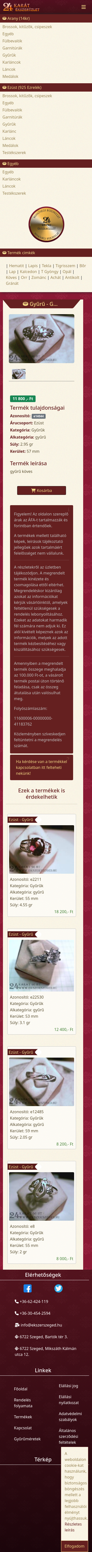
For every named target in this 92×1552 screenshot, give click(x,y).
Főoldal (20, 1389)
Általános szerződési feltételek (68, 1436)
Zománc (38, 277)
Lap (12, 271)
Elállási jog (68, 1385)
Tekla (46, 265)
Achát (56, 277)
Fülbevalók (12, 41)
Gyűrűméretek (27, 1439)
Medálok (10, 76)
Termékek (23, 1417)
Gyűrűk (9, 55)
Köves (11, 277)
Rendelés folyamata (23, 1403)
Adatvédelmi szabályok (70, 1416)
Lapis (33, 265)
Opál (67, 271)
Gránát (12, 283)
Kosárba (41, 490)
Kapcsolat (23, 1428)
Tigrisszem (65, 265)
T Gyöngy (49, 271)
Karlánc (9, 131)
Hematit (16, 265)
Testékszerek (14, 152)
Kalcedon (28, 271)
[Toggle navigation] (83, 7)
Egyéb (8, 33)
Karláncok (11, 62)
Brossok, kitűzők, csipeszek (27, 26)
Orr (24, 277)
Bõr (82, 265)
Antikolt (72, 277)
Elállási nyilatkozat (69, 1399)
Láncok (8, 69)
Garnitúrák (12, 48)
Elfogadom (75, 1546)
